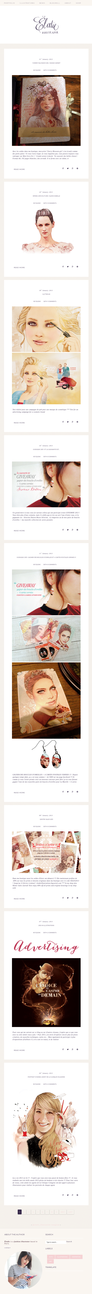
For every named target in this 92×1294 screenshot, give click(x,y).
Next (63, 1212)
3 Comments (51, 70)
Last (70, 1212)
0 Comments (51, 456)
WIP (50, 1261)
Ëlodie (38, 70)
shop (78, 3)
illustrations (27, 3)
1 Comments (52, 301)
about (68, 3)
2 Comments (51, 932)
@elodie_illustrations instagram (46, 1225)
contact (23, 1244)
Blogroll (55, 3)
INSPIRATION (76, 1256)
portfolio (9, 3)
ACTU (51, 1256)
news (42, 3)
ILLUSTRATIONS (62, 1256)
